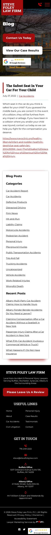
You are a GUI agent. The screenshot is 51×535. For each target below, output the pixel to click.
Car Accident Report (17, 191)
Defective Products (16, 202)
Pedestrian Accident (17, 235)
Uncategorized (14, 269)
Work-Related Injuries (18, 280)
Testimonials (32, 421)
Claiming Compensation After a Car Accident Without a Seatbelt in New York (25, 323)
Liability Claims (14, 224)
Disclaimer (38, 515)
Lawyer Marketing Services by (25, 522)
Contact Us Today (18, 38)
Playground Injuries (16, 247)
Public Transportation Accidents (23, 252)
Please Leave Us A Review (25, 392)
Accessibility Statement (25, 518)
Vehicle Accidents (15, 275)
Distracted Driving (16, 207)
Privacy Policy (24, 515)
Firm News (12, 213)
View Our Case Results (22, 50)
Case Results (32, 416)
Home (9, 411)
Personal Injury (14, 241)
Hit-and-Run (13, 219)
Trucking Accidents (16, 264)
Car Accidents (26, 96)
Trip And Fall (12, 258)
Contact (29, 427)
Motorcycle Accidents (18, 230)
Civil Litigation (13, 427)
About (9, 416)
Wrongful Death (15, 286)
